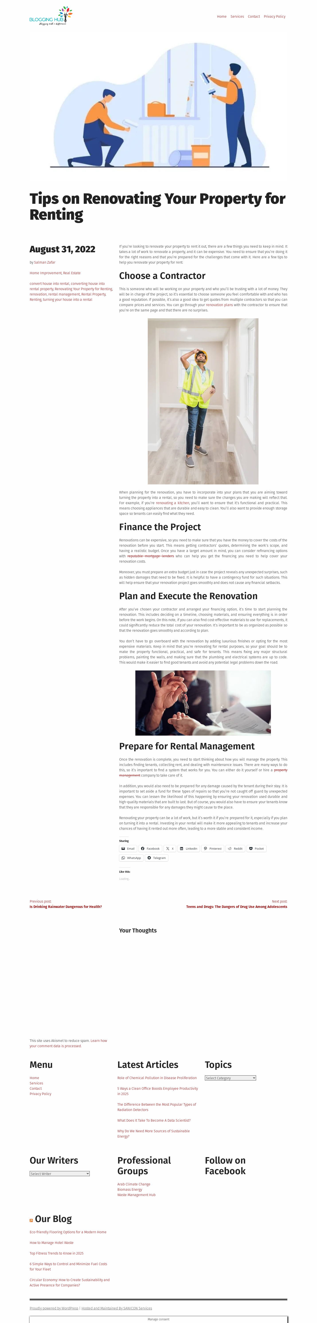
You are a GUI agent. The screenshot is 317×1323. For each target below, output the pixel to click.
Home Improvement (46, 273)
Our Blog (53, 1218)
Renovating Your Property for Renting (83, 289)
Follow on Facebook (225, 1166)
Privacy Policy (274, 16)
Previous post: (94, 904)
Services (237, 16)
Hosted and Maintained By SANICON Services (117, 1308)
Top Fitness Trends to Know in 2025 (57, 1253)
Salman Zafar (44, 262)
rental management (64, 294)
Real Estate (72, 273)
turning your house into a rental (67, 299)
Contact (254, 16)
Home (222, 16)
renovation (38, 294)
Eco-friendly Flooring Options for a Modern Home (68, 1232)
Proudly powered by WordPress (54, 1308)
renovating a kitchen (172, 503)
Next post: (223, 904)
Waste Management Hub (136, 1195)
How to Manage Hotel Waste (52, 1243)
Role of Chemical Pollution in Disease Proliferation (157, 1078)
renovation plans (219, 305)
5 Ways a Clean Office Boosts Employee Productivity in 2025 (157, 1091)
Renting (35, 299)
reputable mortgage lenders (150, 556)
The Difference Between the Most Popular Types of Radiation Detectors (156, 1107)
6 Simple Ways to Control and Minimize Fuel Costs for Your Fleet (68, 1266)
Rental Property (93, 294)
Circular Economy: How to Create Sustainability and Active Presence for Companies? (70, 1282)
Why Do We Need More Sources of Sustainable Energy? (153, 1133)
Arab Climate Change (133, 1184)
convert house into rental (49, 284)
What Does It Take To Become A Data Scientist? (154, 1120)
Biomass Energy (129, 1189)
